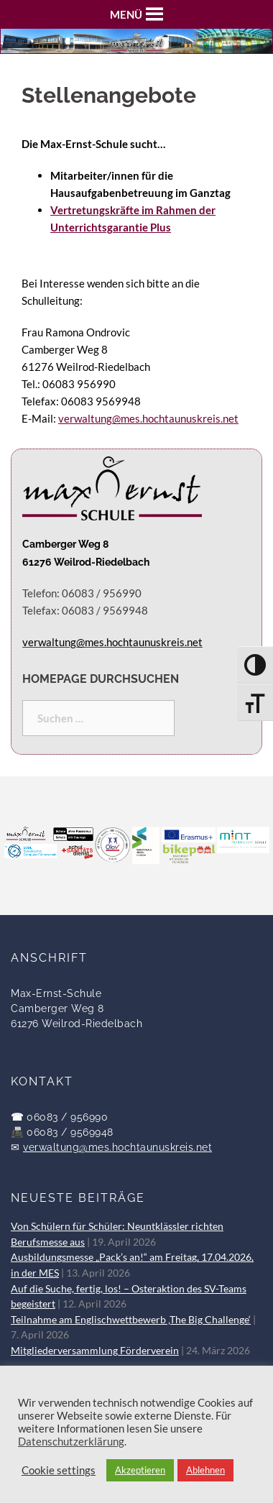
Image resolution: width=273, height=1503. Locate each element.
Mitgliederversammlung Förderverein (95, 1350)
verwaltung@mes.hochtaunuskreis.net (148, 418)
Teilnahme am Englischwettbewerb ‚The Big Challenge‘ (131, 1319)
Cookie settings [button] (59, 1470)
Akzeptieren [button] (140, 1470)
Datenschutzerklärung (71, 1441)
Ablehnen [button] (205, 1470)
